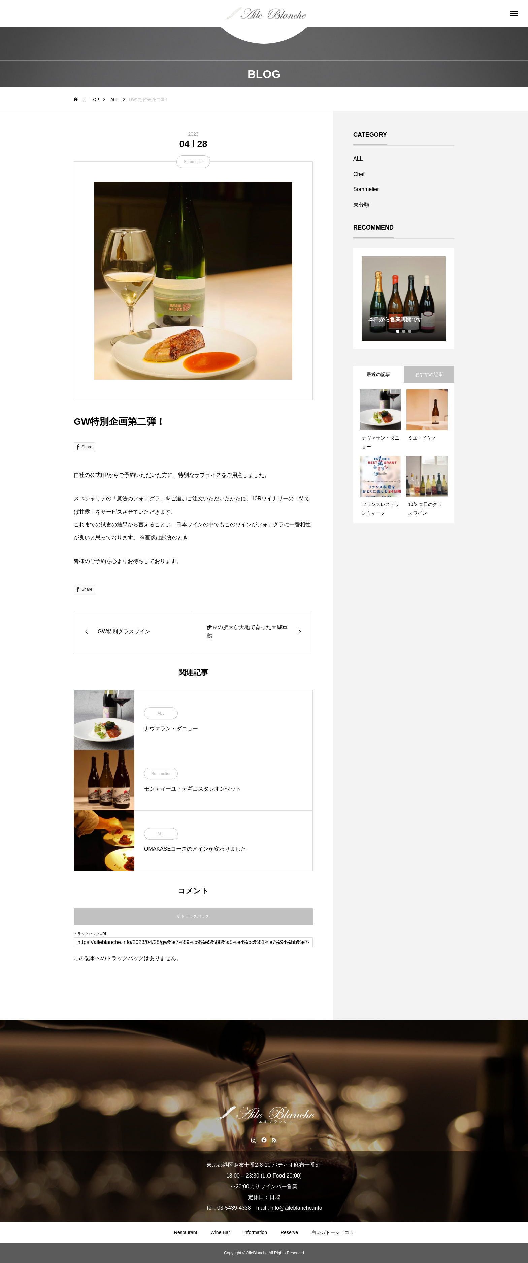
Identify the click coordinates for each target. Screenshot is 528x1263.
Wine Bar (220, 1232)
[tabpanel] (404, 298)
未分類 (361, 205)
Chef (359, 174)
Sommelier (193, 161)
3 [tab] (410, 331)
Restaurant (185, 1232)
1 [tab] (398, 331)
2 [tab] (404, 331)
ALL (160, 713)
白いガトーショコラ (332, 1232)
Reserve (289, 1232)
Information (255, 1232)
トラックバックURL (90, 934)
